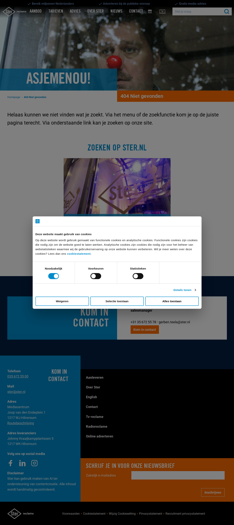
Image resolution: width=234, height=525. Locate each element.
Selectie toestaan (117, 301)
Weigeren (62, 301)
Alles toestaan (171, 301)
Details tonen (182, 290)
